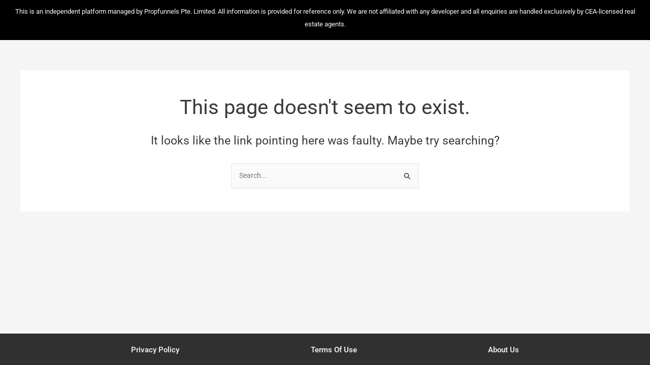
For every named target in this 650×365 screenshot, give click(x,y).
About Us (505, 349)
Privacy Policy (154, 349)
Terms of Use (334, 349)
